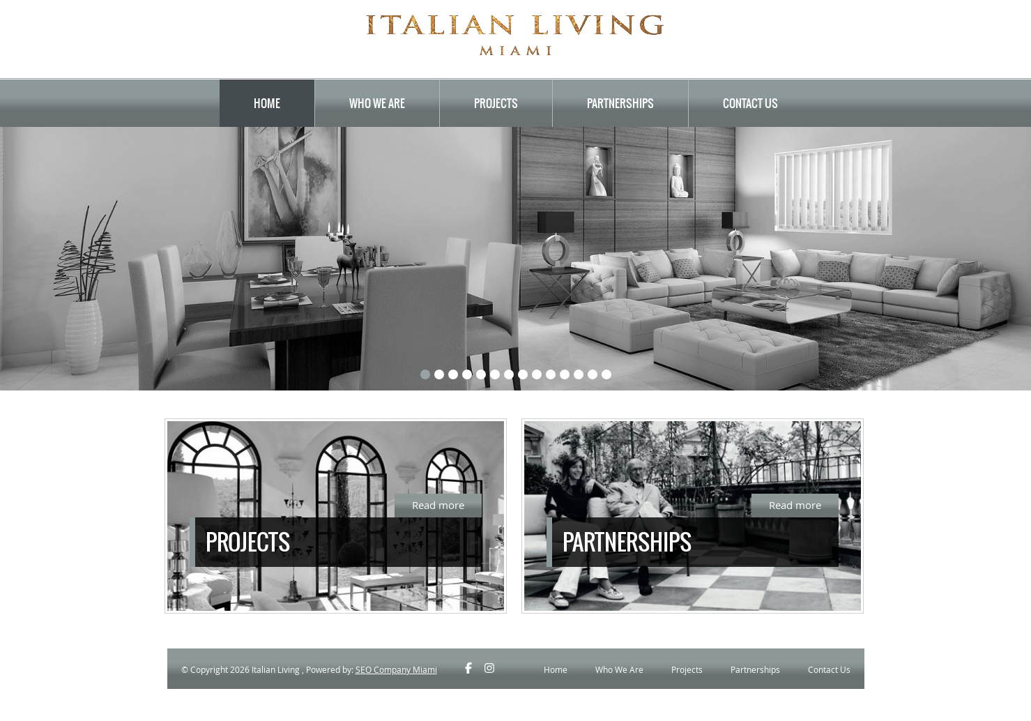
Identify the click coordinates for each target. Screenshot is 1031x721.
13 (592, 374)
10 (551, 374)
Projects (496, 103)
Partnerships (620, 103)
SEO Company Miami (396, 669)
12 (578, 374)
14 (606, 374)
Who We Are (377, 103)
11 (565, 374)
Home (267, 103)
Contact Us (750, 103)
